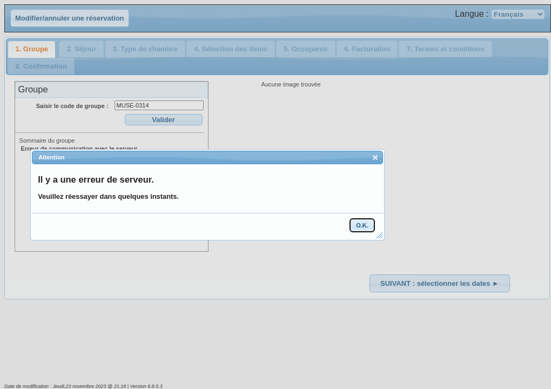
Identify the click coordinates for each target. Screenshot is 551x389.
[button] (375, 157)
